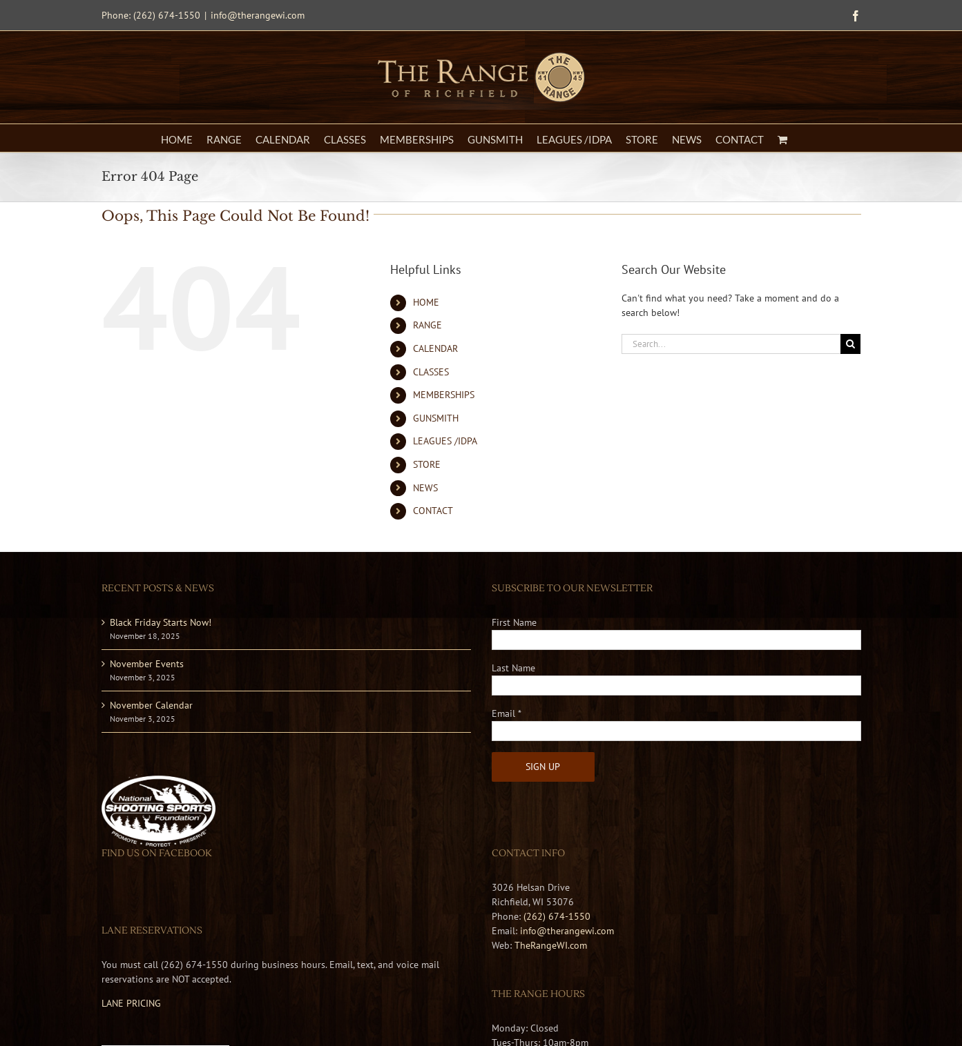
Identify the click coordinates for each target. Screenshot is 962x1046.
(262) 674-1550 (556, 916)
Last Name (513, 668)
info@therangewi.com (258, 15)
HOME (426, 302)
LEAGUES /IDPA (445, 441)
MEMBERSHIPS (443, 394)
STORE (427, 464)
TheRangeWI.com (550, 945)
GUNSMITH (436, 418)
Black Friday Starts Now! (160, 622)
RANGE (427, 325)
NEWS (425, 488)
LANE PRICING (131, 1003)
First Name (514, 622)
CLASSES (431, 372)
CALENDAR (435, 348)
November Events (147, 664)
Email (506, 713)
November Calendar (151, 705)
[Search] (850, 344)
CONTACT (433, 510)
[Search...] (731, 344)
